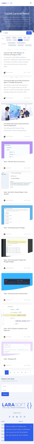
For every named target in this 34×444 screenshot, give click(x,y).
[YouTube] (13, 416)
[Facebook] (9, 416)
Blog (2, 434)
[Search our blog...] (15, 33)
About (3, 428)
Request (5, 394)
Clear (28, 33)
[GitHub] (20, 416)
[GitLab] (24, 416)
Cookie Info (9, 438)
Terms (3, 437)
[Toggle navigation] (31, 3)
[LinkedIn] (17, 416)
